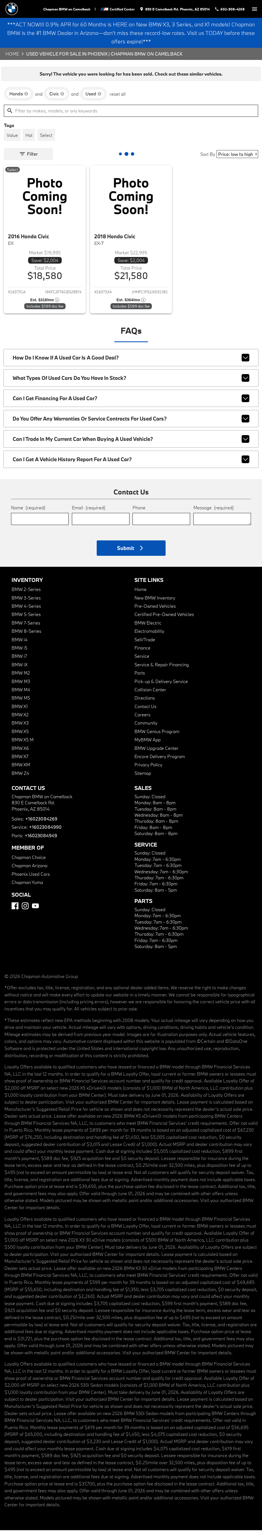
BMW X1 (20, 707)
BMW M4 (21, 690)
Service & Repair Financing (161, 665)
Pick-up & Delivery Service (161, 682)
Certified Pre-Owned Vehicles (164, 615)
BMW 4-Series (26, 607)
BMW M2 (21, 673)
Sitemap (142, 774)
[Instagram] (25, 906)
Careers (142, 715)
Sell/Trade (144, 640)
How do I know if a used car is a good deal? (131, 358)
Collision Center (150, 690)
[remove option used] (93, 94)
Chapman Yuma (27, 883)
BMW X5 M (23, 740)
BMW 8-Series (26, 632)
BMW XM (21, 765)
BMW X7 (20, 757)
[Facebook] (15, 906)
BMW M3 (21, 682)
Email (88, 508)
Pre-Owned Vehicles (155, 607)
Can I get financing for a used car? (131, 399)
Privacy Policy (148, 765)
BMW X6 (20, 749)
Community (145, 723)
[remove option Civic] (57, 94)
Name (28, 508)
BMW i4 (20, 640)
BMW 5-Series (26, 615)
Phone (139, 508)
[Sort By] (237, 155)
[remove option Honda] (19, 94)
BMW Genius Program (156, 732)
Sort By (207, 155)
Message (213, 508)
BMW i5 (19, 648)
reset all (118, 95)
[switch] (254, 9)
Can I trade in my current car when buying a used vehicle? (131, 440)
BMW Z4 (20, 774)
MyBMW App (147, 740)
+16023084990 (45, 828)
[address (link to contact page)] (175, 9)
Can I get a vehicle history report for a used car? (131, 460)
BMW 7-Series (26, 623)
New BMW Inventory (154, 598)
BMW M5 (21, 698)
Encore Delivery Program (159, 757)
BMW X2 (20, 715)
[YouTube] (35, 906)
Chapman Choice (29, 858)
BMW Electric (147, 623)
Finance (142, 648)
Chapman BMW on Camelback (67, 9)
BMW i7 (19, 657)
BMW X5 (20, 732)
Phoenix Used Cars (31, 875)
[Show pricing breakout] (45, 301)
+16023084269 (41, 819)
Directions (144, 698)
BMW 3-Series (26, 598)
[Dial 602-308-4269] (230, 9)
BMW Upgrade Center (156, 749)
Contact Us (145, 707)
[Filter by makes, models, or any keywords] (131, 112)
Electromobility (149, 632)
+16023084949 (40, 836)
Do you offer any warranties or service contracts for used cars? (131, 419)
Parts (139, 673)
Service (141, 657)
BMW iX (20, 665)
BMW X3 (20, 723)
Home (12, 54)
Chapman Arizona (29, 866)
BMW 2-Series (26, 590)
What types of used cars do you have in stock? (131, 379)
